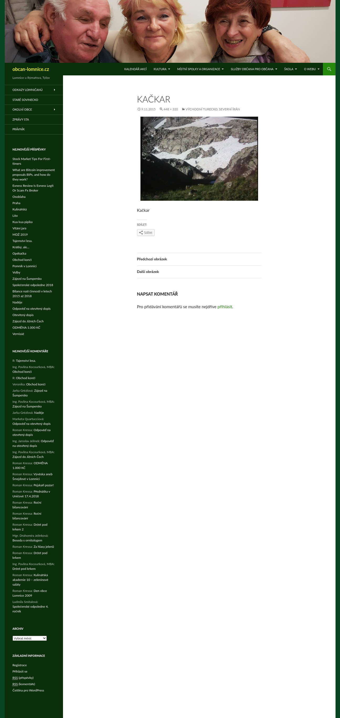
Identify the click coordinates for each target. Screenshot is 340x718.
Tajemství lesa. (23, 241)
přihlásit (225, 306)
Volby (16, 272)
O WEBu (310, 69)
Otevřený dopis (23, 315)
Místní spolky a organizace (198, 69)
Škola (289, 69)
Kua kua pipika (23, 222)
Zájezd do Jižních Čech (28, 321)
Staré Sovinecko (25, 99)
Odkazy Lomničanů (28, 89)
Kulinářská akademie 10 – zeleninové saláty (30, 579)
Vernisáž (18, 334)
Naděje (17, 302)
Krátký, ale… (21, 247)
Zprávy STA (21, 119)
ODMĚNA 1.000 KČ (26, 327)
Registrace (20, 665)
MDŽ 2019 (20, 234)
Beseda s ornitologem (27, 540)
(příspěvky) (23, 678)
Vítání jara (20, 228)
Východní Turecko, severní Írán (213, 109)
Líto (15, 216)
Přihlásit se (20, 671)
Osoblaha (19, 197)
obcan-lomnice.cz (31, 69)
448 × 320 (171, 109)
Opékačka (19, 253)
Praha (16, 203)
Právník (19, 129)
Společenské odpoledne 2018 (33, 285)
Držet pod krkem (24, 569)
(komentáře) (24, 684)
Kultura (160, 69)
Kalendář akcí (135, 69)
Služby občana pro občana (252, 69)
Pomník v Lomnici (25, 266)
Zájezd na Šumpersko (27, 279)
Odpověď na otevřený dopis (32, 309)
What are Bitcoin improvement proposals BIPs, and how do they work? (34, 174)
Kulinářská (20, 209)
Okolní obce (22, 109)
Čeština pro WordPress (28, 690)
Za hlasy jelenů (44, 547)
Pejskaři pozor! (44, 485)
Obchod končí (22, 260)
